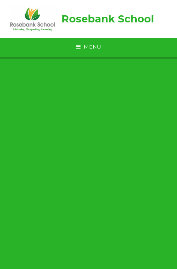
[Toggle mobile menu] (88, 47)
